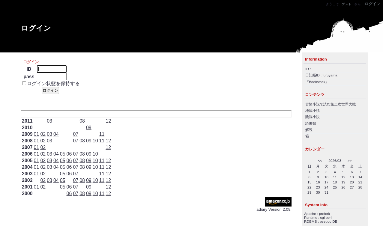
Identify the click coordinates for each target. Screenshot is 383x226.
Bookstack (317, 82)
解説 (309, 130)
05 (62, 153)
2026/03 (334, 160)
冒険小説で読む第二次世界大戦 (330, 104)
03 (49, 120)
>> (350, 160)
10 (95, 140)
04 (56, 134)
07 (75, 134)
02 (43, 134)
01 (36, 134)
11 (102, 134)
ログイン (36, 28)
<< (320, 160)
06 (69, 153)
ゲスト (347, 4)
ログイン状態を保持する (53, 83)
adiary (261, 209)
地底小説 (312, 110)
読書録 (310, 123)
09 (88, 127)
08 (82, 120)
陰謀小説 (312, 117)
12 (108, 120)
